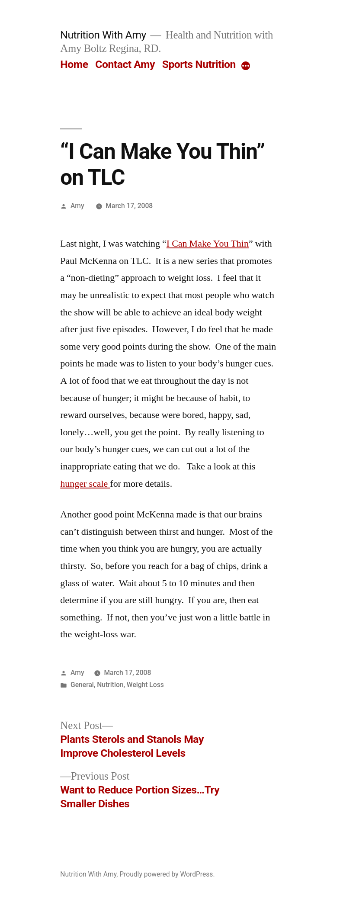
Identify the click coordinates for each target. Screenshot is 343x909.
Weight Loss (145, 685)
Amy (77, 206)
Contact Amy (125, 64)
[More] (245, 66)
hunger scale (85, 484)
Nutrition (110, 685)
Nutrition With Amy (103, 35)
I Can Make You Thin (208, 244)
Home (74, 64)
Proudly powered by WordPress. (167, 874)
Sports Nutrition (199, 64)
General (82, 685)
